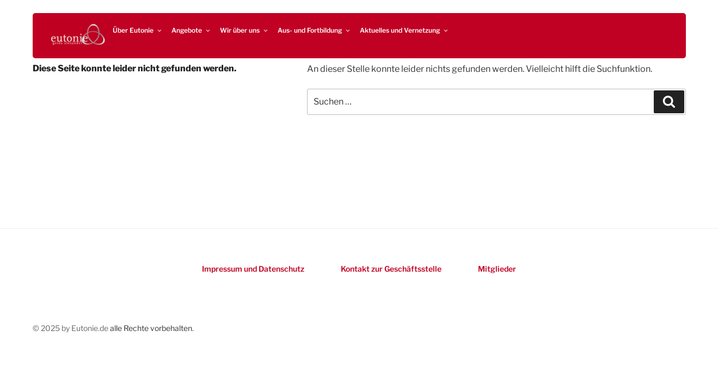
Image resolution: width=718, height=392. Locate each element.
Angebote (191, 30)
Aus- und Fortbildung (314, 30)
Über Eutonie (138, 30)
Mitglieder (497, 268)
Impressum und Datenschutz (253, 268)
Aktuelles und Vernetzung (404, 30)
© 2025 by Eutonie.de (71, 328)
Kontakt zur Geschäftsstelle (391, 268)
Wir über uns (244, 30)
